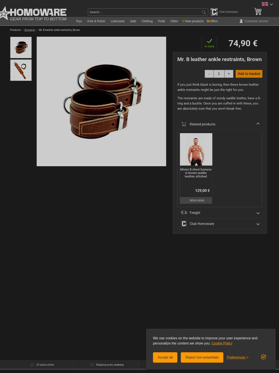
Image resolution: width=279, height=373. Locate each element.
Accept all (165, 357)
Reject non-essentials (202, 357)
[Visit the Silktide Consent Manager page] (263, 357)
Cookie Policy (221, 343)
